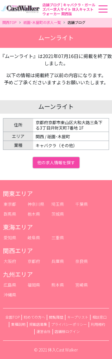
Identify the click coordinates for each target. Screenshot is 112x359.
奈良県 (81, 261)
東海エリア (18, 227)
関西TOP (9, 22)
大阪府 (10, 261)
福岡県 (33, 285)
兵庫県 (57, 261)
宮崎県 (81, 285)
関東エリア (18, 193)
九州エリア (18, 274)
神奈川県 (35, 204)
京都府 (33, 261)
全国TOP (12, 317)
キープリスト (77, 317)
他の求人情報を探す (56, 162)
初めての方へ (34, 317)
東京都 (10, 204)
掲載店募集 (38, 324)
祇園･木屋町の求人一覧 (42, 22)
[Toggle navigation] (110, 0)
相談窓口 (99, 317)
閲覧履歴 (56, 317)
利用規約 (98, 324)
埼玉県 (57, 204)
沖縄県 (10, 295)
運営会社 (43, 331)
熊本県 (57, 285)
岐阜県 (33, 238)
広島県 (10, 285)
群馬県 (10, 214)
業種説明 (18, 324)
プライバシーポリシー (69, 324)
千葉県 (81, 204)
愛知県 (10, 238)
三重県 (57, 238)
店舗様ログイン (67, 331)
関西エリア (18, 250)
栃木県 (33, 214)
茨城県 (57, 214)
